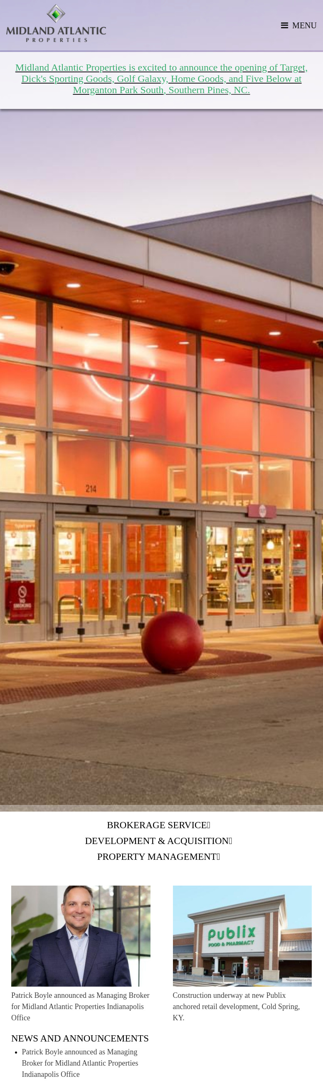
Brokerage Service (157, 825)
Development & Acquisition (157, 841)
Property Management (157, 856)
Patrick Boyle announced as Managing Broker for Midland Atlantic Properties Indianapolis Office (80, 1063)
